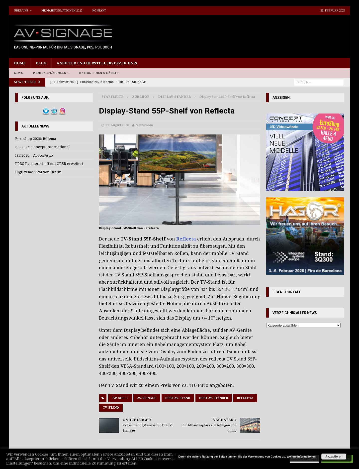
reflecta (245, 398)
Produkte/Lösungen (49, 73)
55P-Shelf (120, 398)
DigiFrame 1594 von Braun (38, 172)
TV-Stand (111, 407)
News (18, 73)
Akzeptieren (333, 456)
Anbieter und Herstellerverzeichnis (97, 63)
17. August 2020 (117, 125)
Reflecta (186, 238)
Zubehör (140, 97)
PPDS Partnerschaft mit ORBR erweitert (49, 164)
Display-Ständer (213, 398)
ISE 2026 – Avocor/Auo (34, 155)
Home (20, 63)
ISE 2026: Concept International (42, 147)
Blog (41, 63)
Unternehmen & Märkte (98, 73)
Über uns (21, 10)
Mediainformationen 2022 (61, 10)
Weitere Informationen (301, 456)
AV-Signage (146, 398)
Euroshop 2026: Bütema (35, 139)
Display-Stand (177, 398)
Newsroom (144, 125)
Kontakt (99, 10)
